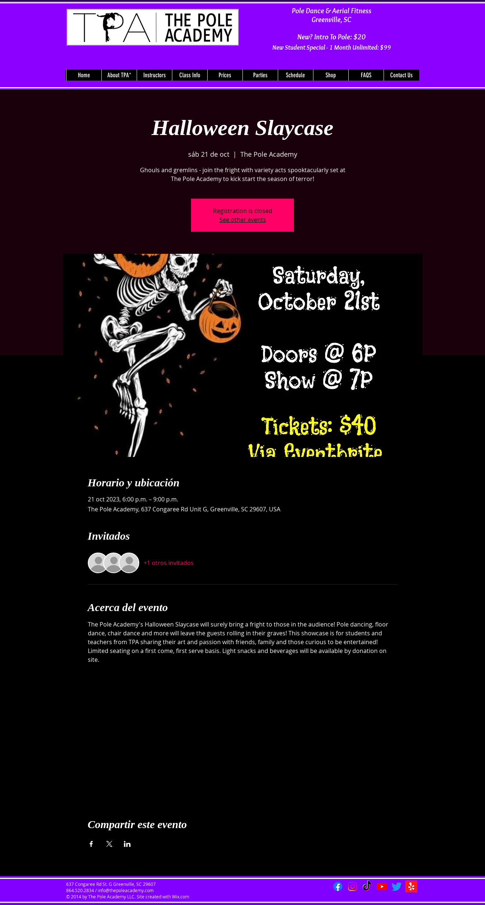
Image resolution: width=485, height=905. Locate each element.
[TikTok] (367, 886)
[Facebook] (338, 886)
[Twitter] (397, 886)
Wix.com (180, 896)
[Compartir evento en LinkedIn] (127, 844)
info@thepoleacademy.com (126, 890)
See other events (242, 220)
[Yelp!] (411, 886)
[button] (119, 75)
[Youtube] (382, 886)
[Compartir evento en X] (109, 844)
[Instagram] (352, 886)
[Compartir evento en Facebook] (91, 844)
